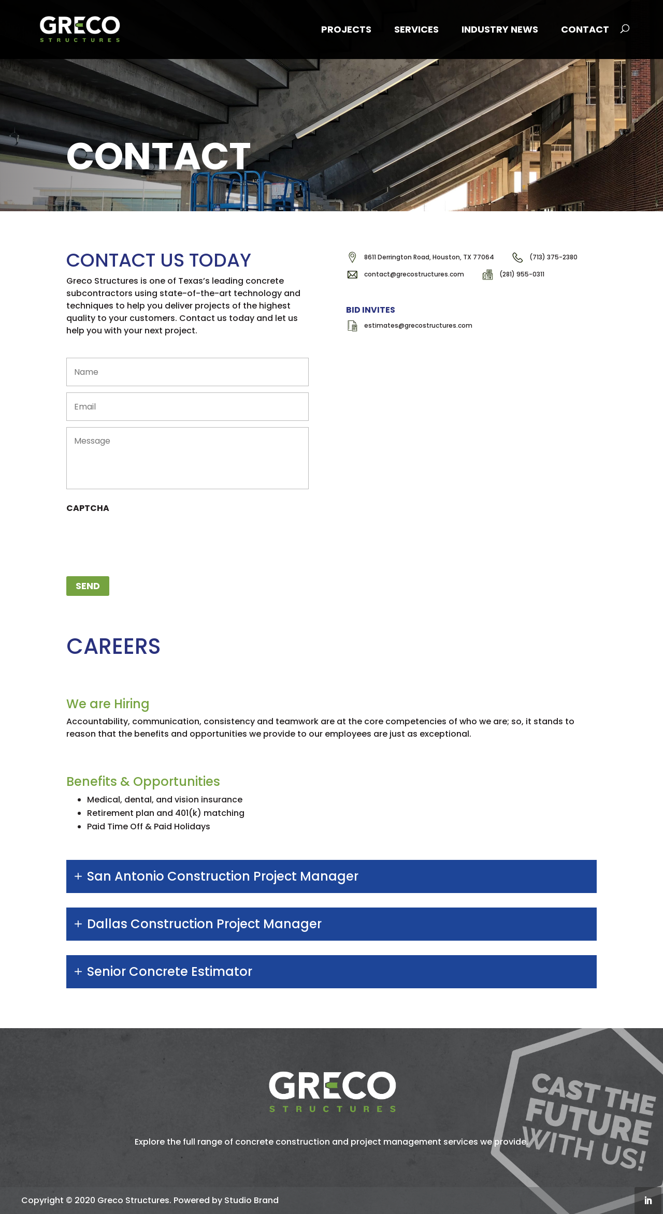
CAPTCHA (87, 508)
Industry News (500, 29)
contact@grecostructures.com (414, 274)
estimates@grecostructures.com (418, 325)
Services (416, 29)
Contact (585, 29)
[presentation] (145, 539)
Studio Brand (251, 1200)
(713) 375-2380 (553, 257)
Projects (346, 29)
